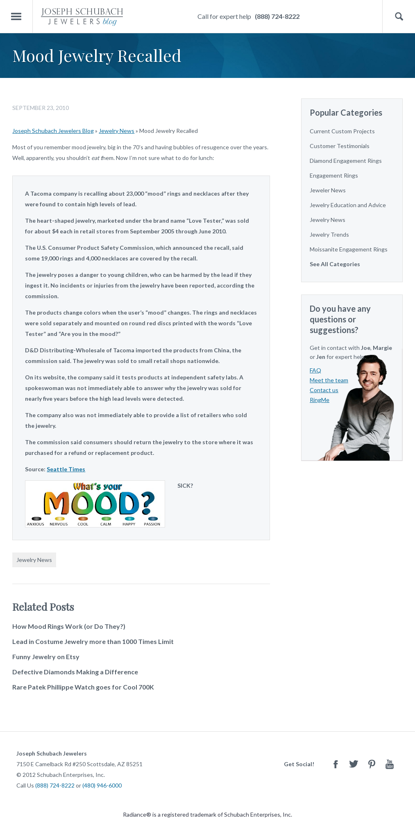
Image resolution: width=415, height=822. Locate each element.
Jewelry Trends (329, 234)
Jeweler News (328, 190)
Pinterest (372, 763)
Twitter (354, 763)
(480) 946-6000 (102, 785)
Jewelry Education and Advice (348, 204)
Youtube (390, 763)
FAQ (315, 370)
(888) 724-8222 (277, 16)
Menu (16, 16)
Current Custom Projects (342, 131)
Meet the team (329, 380)
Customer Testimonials (340, 145)
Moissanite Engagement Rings (349, 249)
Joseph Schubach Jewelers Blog (53, 130)
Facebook (336, 763)
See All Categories (335, 263)
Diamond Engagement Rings (346, 160)
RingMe (319, 399)
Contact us (324, 389)
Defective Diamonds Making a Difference (75, 672)
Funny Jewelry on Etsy (45, 656)
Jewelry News (116, 130)
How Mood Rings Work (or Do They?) (68, 626)
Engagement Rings (334, 175)
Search (399, 16)
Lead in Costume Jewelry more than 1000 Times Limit (93, 641)
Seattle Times (66, 469)
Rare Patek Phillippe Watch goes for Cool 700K (83, 687)
